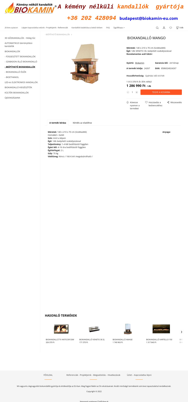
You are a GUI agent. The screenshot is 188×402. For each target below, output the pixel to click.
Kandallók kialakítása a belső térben (87, 26)
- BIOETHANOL (12, 76)
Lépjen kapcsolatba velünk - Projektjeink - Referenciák (45, 26)
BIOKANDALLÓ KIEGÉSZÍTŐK (18, 86)
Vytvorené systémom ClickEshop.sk (94, 400)
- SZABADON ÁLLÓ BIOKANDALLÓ (21, 60)
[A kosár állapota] (179, 26)
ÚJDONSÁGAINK (12, 96)
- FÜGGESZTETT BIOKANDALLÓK (20, 55)
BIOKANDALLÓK (12, 50)
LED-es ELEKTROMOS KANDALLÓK (21, 81)
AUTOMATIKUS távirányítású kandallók (18, 44)
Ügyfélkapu (118, 26)
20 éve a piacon (11, 26)
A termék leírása (57, 121)
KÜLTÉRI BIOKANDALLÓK (17, 91)
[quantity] (132, 91)
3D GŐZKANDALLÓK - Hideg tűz (20, 37)
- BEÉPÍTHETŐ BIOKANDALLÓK (20, 66)
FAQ (108, 26)
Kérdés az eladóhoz (82, 121)
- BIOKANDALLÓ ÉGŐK (15, 71)
